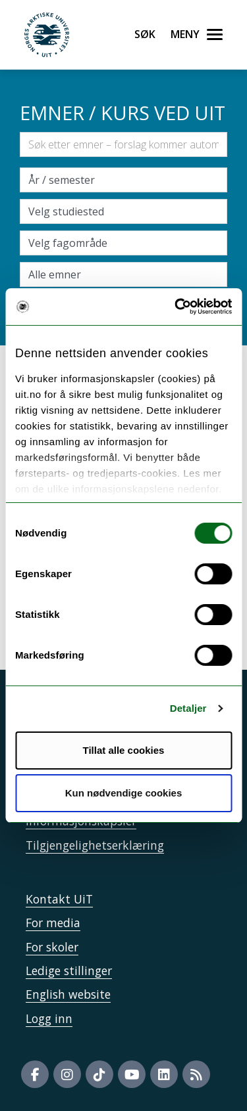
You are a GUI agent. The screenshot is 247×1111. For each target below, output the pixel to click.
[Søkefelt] (123, 144)
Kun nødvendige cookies (123, 792)
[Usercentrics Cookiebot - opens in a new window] (176, 306)
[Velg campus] (123, 211)
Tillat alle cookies (124, 750)
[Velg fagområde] (123, 242)
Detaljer (188, 708)
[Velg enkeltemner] (123, 274)
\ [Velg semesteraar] (123, 179)
